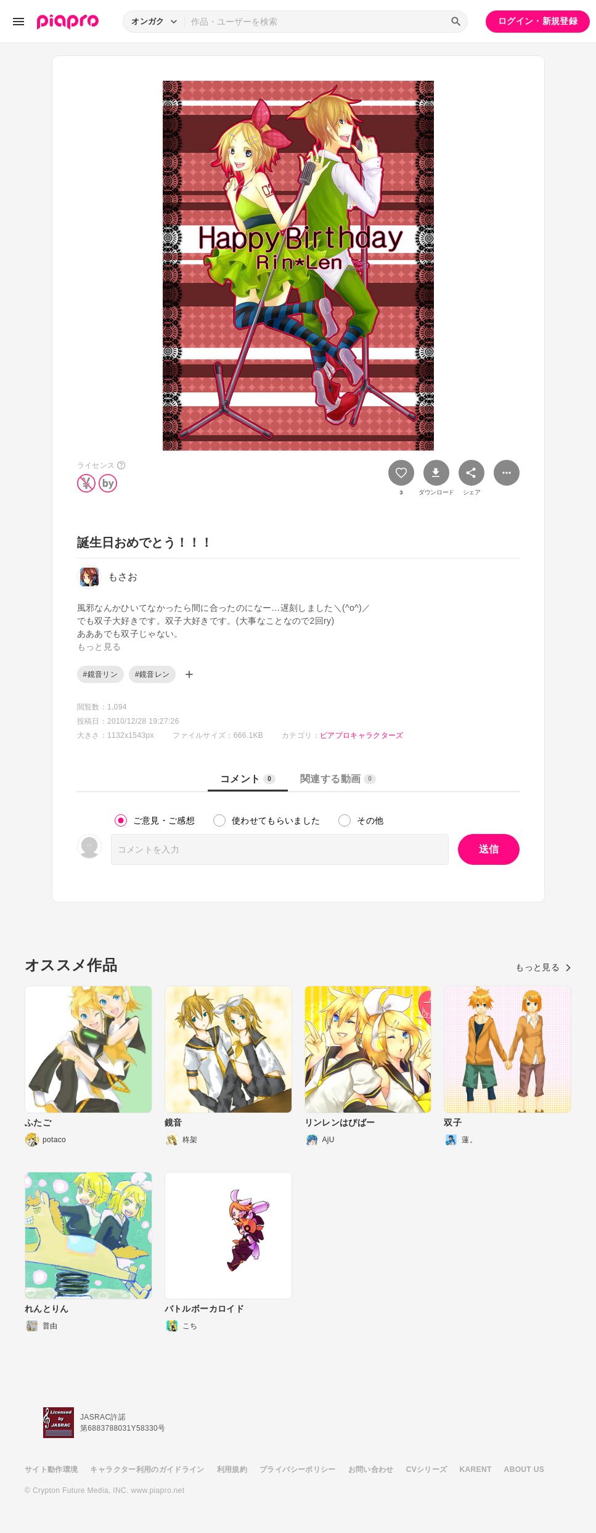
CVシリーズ (426, 1469)
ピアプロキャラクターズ (362, 735)
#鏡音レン (152, 674)
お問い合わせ (371, 1469)
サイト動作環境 (51, 1469)
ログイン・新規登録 (538, 21)
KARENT (476, 1469)
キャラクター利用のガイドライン (147, 1469)
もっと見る (543, 967)
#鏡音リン (100, 674)
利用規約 (232, 1469)
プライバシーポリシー (297, 1469)
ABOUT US (524, 1469)
